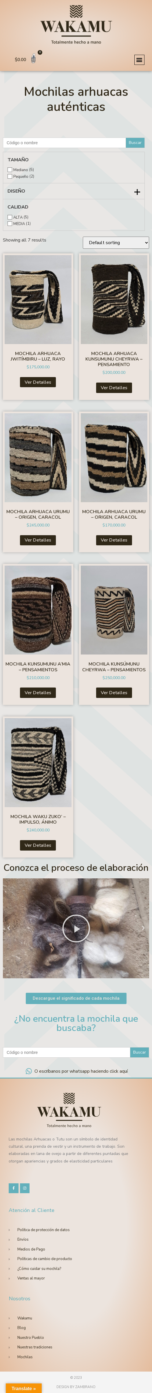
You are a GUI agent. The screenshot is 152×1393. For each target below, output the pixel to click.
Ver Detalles (38, 382)
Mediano (20, 170)
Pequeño (20, 177)
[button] (139, 60)
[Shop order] (116, 243)
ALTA (18, 218)
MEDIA (19, 224)
